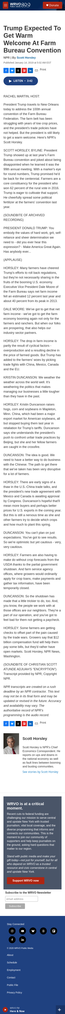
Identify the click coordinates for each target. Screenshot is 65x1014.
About (10, 955)
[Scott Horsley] (11, 743)
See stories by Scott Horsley (40, 772)
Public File (12, 985)
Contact (11, 977)
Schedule (12, 962)
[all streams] (60, 1009)
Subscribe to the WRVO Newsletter (28, 892)
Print (43, 69)
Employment (13, 970)
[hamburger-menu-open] (5, 5)
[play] (5, 1009)
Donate (54, 5)
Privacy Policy (14, 992)
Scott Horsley (26, 57)
